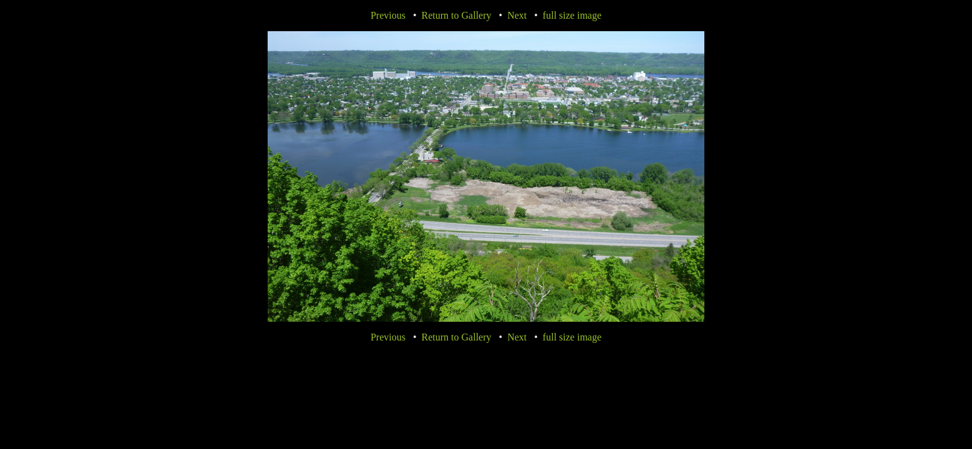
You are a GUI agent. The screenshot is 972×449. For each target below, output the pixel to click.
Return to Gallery (457, 15)
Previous (388, 15)
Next (517, 15)
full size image (572, 15)
